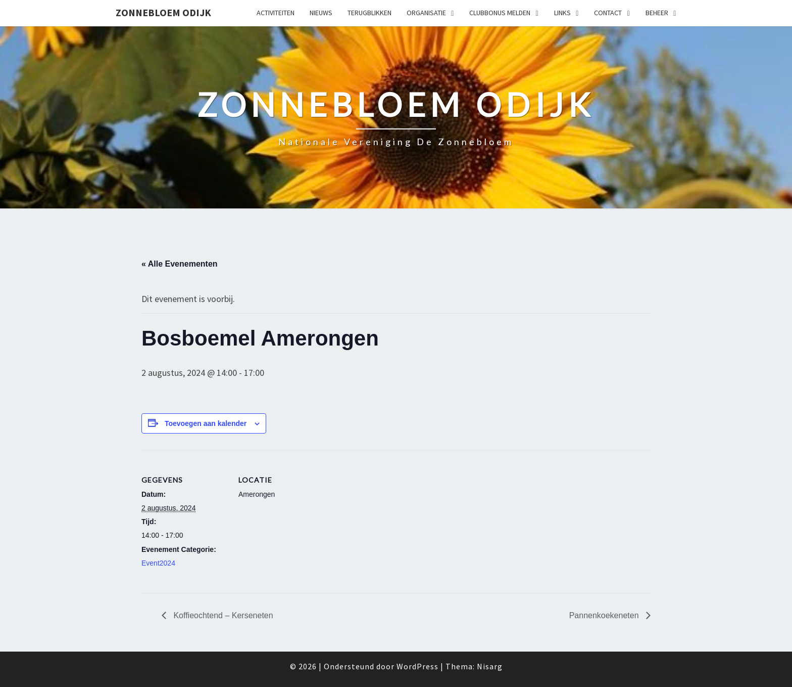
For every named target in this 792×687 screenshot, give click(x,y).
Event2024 (158, 563)
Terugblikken (369, 12)
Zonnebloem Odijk (163, 12)
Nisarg (490, 666)
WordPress (417, 666)
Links (562, 12)
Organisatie (426, 12)
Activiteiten (275, 12)
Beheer (657, 12)
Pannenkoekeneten (605, 615)
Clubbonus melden (499, 12)
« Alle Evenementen (179, 264)
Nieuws (321, 12)
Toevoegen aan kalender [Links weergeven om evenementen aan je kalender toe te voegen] (205, 423)
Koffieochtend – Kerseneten (222, 615)
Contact (608, 12)
